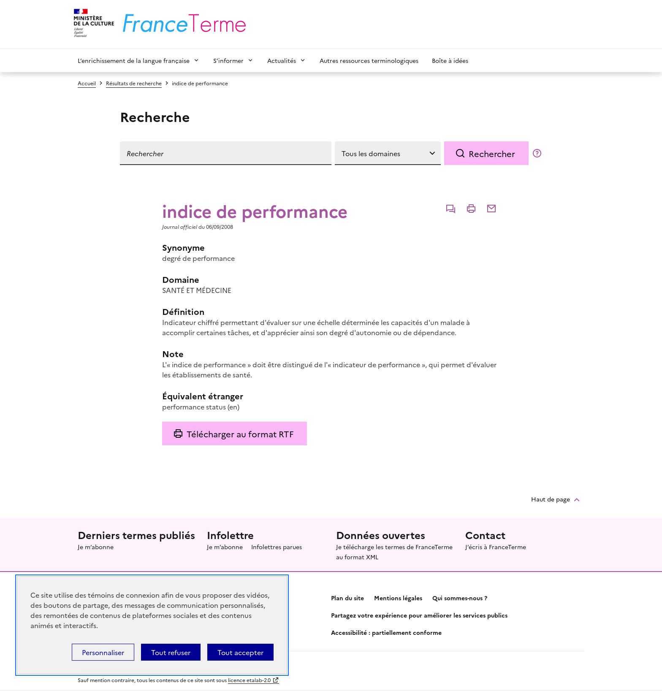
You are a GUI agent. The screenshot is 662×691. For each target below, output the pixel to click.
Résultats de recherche (134, 83)
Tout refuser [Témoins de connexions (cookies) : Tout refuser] (170, 652)
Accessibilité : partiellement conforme (386, 632)
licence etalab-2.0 (249, 679)
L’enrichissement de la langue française (134, 60)
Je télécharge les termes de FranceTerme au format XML (394, 551)
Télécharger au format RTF (240, 433)
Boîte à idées (450, 60)
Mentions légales (398, 597)
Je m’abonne (96, 546)
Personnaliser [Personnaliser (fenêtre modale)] (103, 652)
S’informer (228, 60)
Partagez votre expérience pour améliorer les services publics (419, 615)
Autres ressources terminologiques (369, 60)
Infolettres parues (276, 546)
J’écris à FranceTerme (495, 546)
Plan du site (347, 597)
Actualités (281, 60)
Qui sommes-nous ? (459, 597)
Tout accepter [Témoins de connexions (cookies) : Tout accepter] (240, 652)
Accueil (87, 83)
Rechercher (492, 153)
